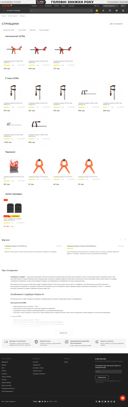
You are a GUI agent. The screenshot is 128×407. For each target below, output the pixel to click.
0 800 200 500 (100, 359)
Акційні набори (6, 382)
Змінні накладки (44, 30)
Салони (56, 5)
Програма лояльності (8, 388)
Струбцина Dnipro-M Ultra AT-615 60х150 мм (81, 246)
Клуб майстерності (7, 391)
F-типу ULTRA (22, 30)
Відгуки (4, 365)
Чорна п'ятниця (6, 376)
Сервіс (63, 5)
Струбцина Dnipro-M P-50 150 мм (16, 246)
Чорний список (37, 370)
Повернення (36, 365)
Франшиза (5, 362)
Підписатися (102, 377)
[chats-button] (122, 398)
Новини (4, 379)
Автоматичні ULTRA (8, 30)
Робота (4, 370)
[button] (125, 239)
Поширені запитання (39, 373)
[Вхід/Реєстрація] (103, 11)
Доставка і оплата (38, 368)
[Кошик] (123, 11)
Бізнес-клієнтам (6, 385)
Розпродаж (48, 5)
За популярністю (116, 24)
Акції (40, 5)
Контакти (35, 362)
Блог (3, 368)
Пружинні (33, 30)
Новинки (34, 5)
